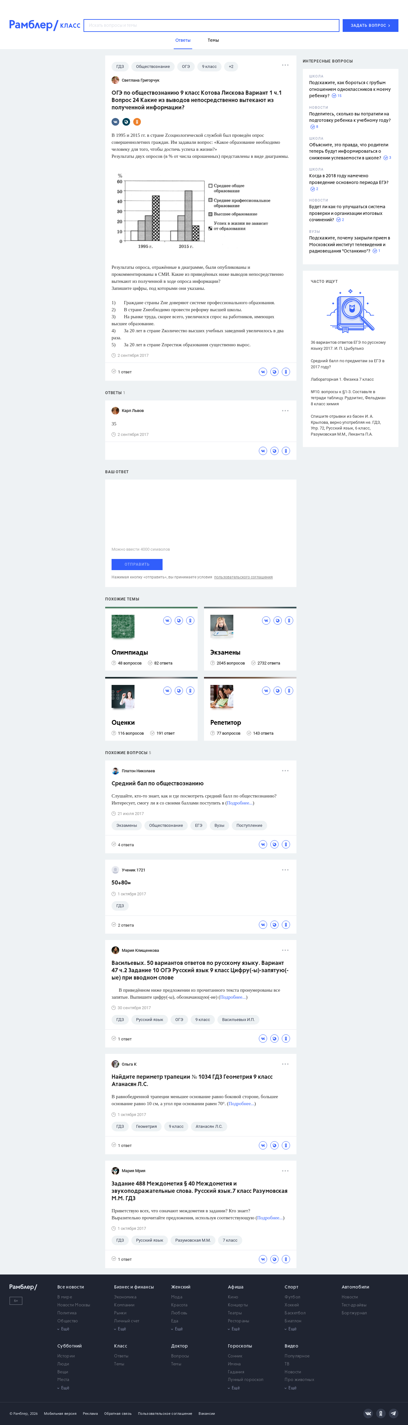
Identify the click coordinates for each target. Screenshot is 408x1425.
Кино (233, 1297)
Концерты (238, 1305)
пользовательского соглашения (243, 577)
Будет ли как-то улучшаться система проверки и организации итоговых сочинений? (347, 213)
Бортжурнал (354, 1313)
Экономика (125, 1297)
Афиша (236, 1287)
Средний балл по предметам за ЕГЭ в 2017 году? (347, 363)
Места (63, 1380)
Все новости (70, 1287)
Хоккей (292, 1305)
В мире (64, 1297)
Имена (234, 1364)
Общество (67, 1321)
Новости (350, 1297)
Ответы (121, 1356)
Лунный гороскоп (246, 1380)
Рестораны (239, 1321)
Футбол (292, 1297)
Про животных (299, 1380)
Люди (63, 1364)
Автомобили (355, 1287)
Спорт (291, 1287)
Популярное (297, 1356)
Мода (176, 1297)
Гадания (236, 1372)
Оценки (123, 723)
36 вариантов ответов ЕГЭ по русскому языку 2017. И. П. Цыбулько (348, 345)
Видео (291, 1346)
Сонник (235, 1356)
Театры (235, 1313)
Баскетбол (295, 1313)
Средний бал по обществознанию (158, 784)
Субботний (69, 1346)
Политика (66, 1313)
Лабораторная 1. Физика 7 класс (342, 379)
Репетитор (225, 723)
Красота (179, 1305)
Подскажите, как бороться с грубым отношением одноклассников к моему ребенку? (350, 89)
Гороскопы (240, 1346)
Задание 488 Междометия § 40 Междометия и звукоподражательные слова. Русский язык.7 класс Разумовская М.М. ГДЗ (200, 1191)
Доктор (179, 1346)
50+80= (121, 883)
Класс (120, 1346)
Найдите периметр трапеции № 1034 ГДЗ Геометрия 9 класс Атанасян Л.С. (192, 1080)
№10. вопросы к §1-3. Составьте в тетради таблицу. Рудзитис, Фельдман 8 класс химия (348, 397)
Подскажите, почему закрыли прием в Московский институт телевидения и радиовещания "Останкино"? (349, 244)
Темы (119, 1364)
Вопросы (180, 1356)
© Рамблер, (19, 1413)
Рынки (120, 1313)
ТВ (287, 1364)
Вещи (62, 1372)
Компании (124, 1305)
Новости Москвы (73, 1305)
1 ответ (122, 371)
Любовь (179, 1313)
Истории (66, 1356)
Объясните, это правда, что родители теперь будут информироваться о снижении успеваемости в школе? (348, 151)
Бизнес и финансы (134, 1287)
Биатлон (293, 1321)
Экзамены (225, 653)
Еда (174, 1321)
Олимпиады (130, 653)
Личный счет (126, 1321)
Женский (181, 1287)
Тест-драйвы (354, 1305)
